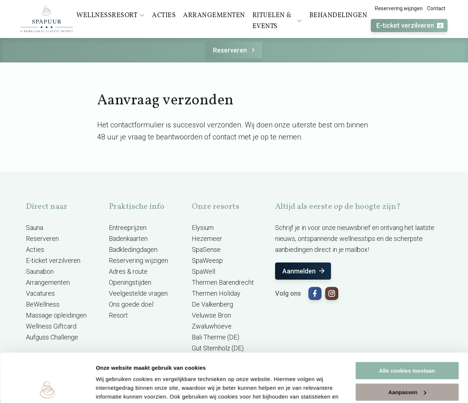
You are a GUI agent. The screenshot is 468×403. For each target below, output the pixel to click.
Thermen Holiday (216, 293)
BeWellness (43, 304)
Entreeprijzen (128, 227)
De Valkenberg (212, 304)
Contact (436, 8)
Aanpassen (407, 346)
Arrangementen (48, 282)
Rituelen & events (277, 21)
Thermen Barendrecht (223, 282)
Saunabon (40, 271)
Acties (35, 249)
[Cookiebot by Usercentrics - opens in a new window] (47, 388)
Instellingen (111, 388)
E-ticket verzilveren (410, 25)
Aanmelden (304, 271)
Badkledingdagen (133, 249)
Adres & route (128, 271)
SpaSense (206, 249)
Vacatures (40, 293)
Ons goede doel (131, 304)
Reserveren (235, 50)
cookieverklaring (171, 368)
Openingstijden (130, 282)
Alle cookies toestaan (407, 325)
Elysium (203, 227)
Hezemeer (207, 238)
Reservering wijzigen (399, 8)
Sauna (34, 227)
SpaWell (203, 271)
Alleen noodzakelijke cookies (407, 368)
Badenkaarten (128, 238)
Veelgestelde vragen (138, 293)
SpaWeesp (207, 260)
